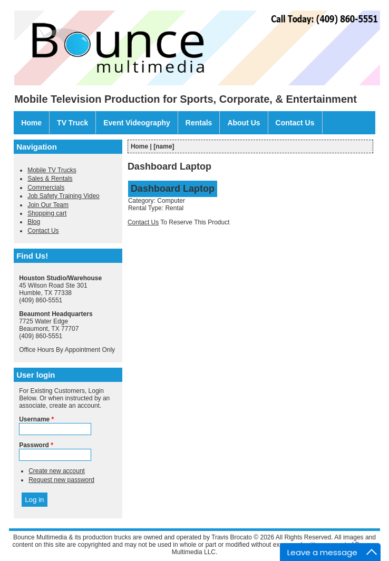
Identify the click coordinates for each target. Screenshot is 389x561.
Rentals (199, 123)
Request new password (61, 480)
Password (36, 445)
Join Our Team (48, 205)
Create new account (56, 471)
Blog (33, 221)
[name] (163, 146)
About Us (243, 123)
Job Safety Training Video (63, 196)
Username (36, 419)
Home (31, 123)
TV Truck (72, 123)
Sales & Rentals (49, 178)
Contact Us (295, 123)
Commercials (45, 187)
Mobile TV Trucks (51, 170)
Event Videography (136, 123)
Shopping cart (46, 213)
